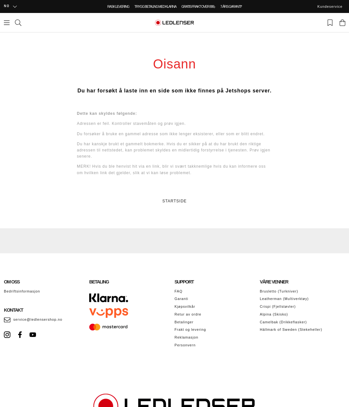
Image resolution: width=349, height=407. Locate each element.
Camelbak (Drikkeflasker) (283, 322)
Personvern (185, 345)
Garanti (181, 299)
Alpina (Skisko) (274, 314)
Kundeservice (330, 6)
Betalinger (184, 322)
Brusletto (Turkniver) (279, 291)
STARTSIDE (174, 201)
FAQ (178, 291)
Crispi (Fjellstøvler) (278, 306)
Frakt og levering (190, 329)
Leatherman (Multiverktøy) (284, 299)
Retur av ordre (187, 314)
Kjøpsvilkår (184, 306)
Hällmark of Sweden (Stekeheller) (291, 329)
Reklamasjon (186, 337)
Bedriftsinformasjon (22, 291)
